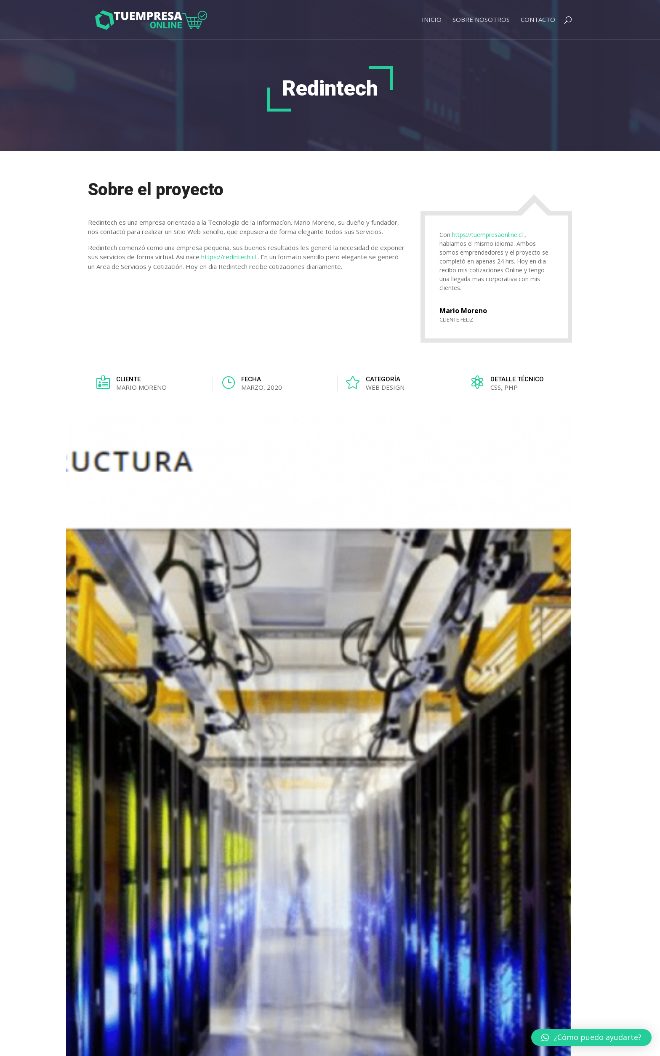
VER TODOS (538, 673)
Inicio (432, 20)
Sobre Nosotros (481, 20)
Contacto (538, 20)
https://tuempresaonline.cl (487, 235)
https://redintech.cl (228, 257)
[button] (591, 1037)
